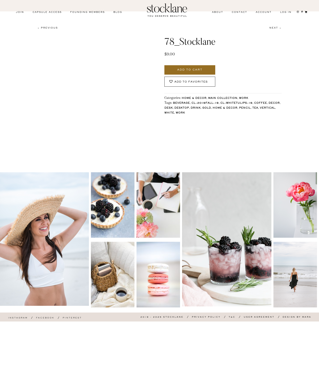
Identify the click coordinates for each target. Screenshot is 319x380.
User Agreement (259, 376)
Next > (275, 28)
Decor (274, 103)
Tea (255, 108)
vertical (267, 108)
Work (243, 98)
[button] (189, 82)
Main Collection (222, 98)
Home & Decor (194, 98)
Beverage (181, 103)
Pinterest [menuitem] (72, 376)
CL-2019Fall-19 (205, 103)
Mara (306, 376)
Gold (206, 108)
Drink (196, 108)
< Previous (47, 28)
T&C (232, 376)
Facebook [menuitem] (45, 376)
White (169, 113)
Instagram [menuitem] (18, 376)
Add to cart (189, 70)
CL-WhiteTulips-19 (236, 103)
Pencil (245, 108)
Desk (168, 108)
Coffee (260, 103)
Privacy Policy (206, 376)
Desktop (181, 108)
